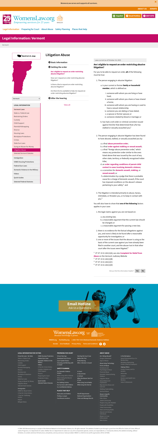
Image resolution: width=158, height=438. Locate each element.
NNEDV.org (53, 340)
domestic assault (123, 170)
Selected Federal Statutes (23, 182)
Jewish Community (105, 401)
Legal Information (11, 29)
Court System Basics (63, 361)
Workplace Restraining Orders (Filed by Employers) (129, 363)
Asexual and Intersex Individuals (106, 413)
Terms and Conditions (90, 344)
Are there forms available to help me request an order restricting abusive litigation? (68, 92)
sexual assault (108, 173)
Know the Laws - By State (25, 356)
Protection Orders (43, 378)
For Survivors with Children (65, 385)
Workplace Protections (22, 136)
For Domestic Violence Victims (63, 372)
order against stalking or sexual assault (125, 146)
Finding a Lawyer (62, 396)
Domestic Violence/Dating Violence (107, 375)
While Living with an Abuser (65, 376)
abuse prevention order (118, 143)
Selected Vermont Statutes (23, 153)
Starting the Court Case (84, 356)
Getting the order (57, 67)
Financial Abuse (104, 372)
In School (80, 376)
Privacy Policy (76, 344)
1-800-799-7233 (77, 340)
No (143, 271)
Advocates (124, 374)
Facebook (100, 344)
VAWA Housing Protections (24, 162)
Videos (16, 174)
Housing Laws (19, 133)
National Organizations (84, 396)
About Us (142, 8)
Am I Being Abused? (105, 356)
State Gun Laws (19, 143)
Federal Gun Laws (20, 166)
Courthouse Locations (63, 398)
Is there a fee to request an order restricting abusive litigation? (66, 85)
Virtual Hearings (62, 356)
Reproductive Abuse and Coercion (107, 386)
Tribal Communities (105, 407)
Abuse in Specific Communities (105, 395)
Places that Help (79, 29)
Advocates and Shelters (64, 394)
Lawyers (123, 376)
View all (67, 105)
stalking (134, 170)
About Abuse (47, 29)
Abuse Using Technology (107, 363)
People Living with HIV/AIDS (108, 403)
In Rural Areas (81, 374)
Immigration (18, 158)
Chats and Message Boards (85, 398)
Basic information (57, 62)
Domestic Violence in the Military (26, 170)
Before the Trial (81, 358)
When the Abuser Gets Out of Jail (85, 379)
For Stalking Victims (63, 382)
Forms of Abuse (104, 366)
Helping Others (125, 367)
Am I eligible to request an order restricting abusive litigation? (67, 72)
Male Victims (103, 420)
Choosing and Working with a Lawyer (65, 364)
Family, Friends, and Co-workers (128, 370)
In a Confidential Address (64, 387)
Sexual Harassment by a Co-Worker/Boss (129, 359)
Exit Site (150, 16)
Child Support (19, 123)
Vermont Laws (19, 109)
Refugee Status (22, 402)
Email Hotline (134, 16)
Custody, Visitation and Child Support (44, 370)
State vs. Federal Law (21, 113)
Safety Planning (62, 29)
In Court (79, 371)
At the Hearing (81, 361)
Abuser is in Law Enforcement (104, 417)
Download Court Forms (64, 358)
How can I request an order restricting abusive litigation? (67, 79)
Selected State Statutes (24, 386)
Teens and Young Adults (107, 410)
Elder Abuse (103, 398)
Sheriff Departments (83, 394)
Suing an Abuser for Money (24, 146)
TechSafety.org (64, 340)
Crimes (16, 140)
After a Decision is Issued (84, 363)
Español (118, 16)
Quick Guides (19, 177)
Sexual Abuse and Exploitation (105, 382)
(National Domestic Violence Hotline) (96, 340)
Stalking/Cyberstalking (106, 389)
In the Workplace (126, 356)
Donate (153, 8)
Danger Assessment (105, 358)
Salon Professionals (126, 382)
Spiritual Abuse (104, 391)
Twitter (104, 344)
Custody (17, 120)
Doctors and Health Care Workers (128, 379)
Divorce (16, 130)
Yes (137, 271)
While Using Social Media (84, 382)
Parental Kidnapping (21, 126)
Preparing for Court (30, 29)
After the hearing (57, 98)
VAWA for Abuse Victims (25, 391)
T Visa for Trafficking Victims (24, 396)
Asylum (20, 400)
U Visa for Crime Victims (25, 393)
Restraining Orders (21, 116)
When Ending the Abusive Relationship (64, 379)
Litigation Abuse (20, 150)
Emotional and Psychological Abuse (106, 369)
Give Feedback (65, 344)
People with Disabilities (106, 405)
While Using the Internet (84, 385)
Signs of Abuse (104, 361)
